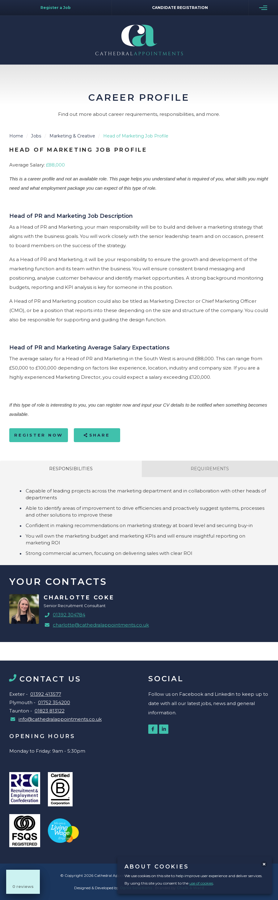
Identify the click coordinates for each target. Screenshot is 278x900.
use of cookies (201, 883)
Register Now (38, 435)
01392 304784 (69, 615)
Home (16, 136)
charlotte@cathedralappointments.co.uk (101, 625)
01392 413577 (45, 694)
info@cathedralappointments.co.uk (60, 719)
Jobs (36, 136)
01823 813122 (50, 711)
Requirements (210, 468)
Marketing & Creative (72, 136)
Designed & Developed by (113, 887)
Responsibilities (71, 468)
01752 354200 (54, 702)
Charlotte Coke (79, 597)
